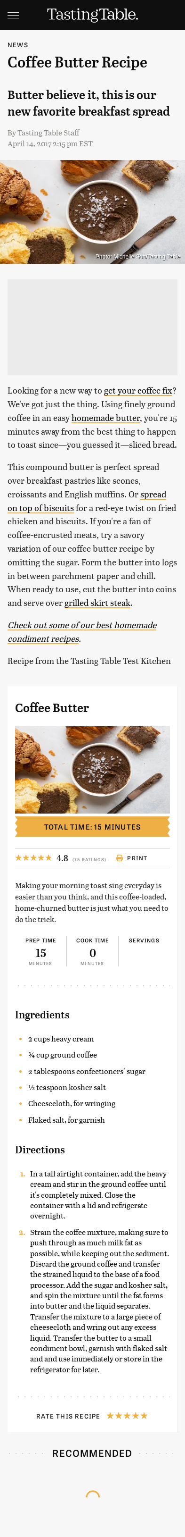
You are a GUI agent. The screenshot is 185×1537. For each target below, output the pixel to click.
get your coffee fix (138, 390)
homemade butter (106, 417)
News (18, 45)
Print (131, 858)
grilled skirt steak (97, 602)
